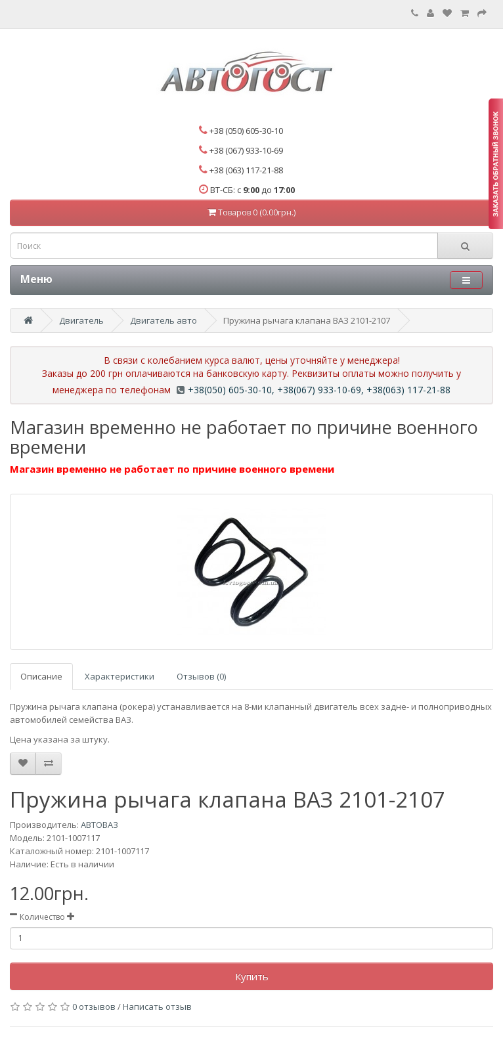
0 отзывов (94, 1006)
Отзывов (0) (201, 676)
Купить (252, 976)
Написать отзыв (157, 1006)
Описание (41, 676)
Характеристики (119, 676)
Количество (42, 916)
